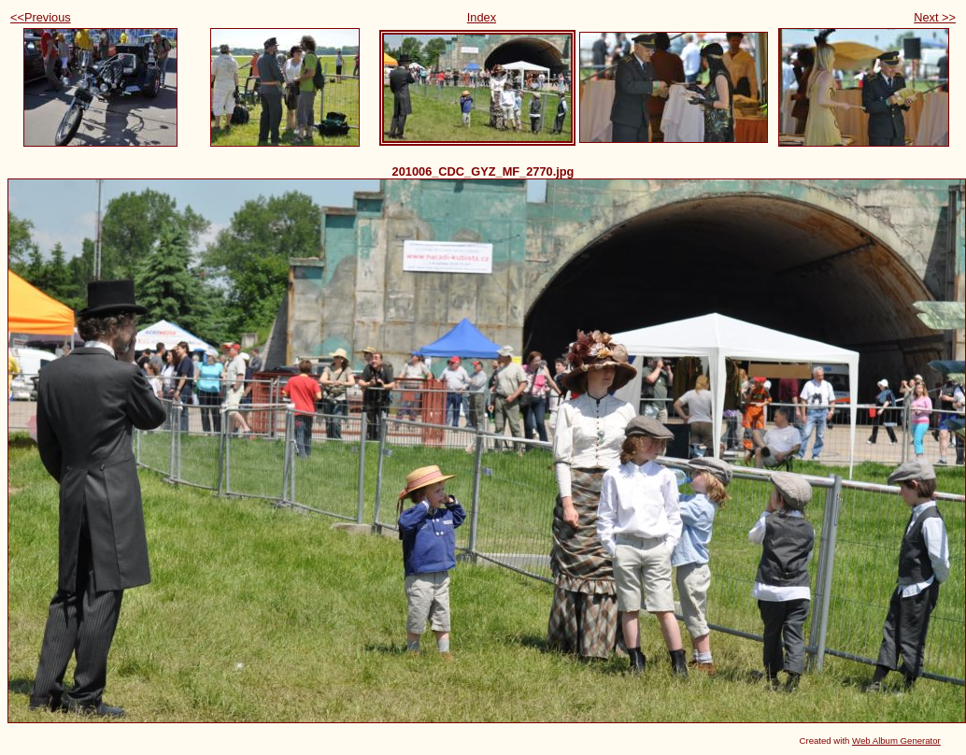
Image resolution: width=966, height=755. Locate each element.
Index (481, 17)
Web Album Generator (896, 740)
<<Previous (40, 17)
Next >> (935, 17)
